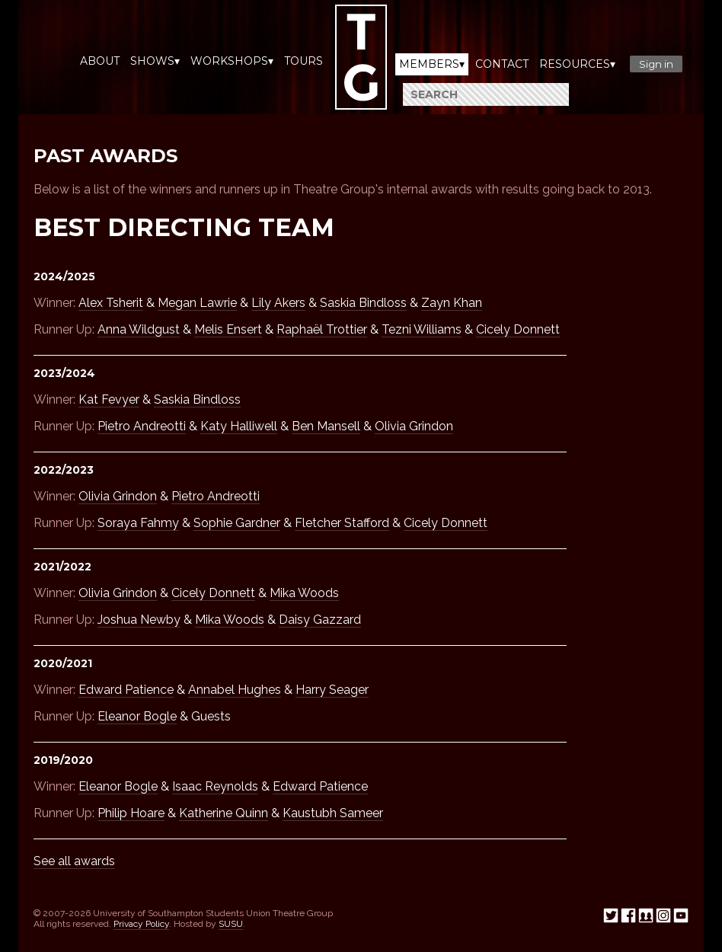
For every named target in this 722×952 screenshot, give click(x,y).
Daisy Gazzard (320, 619)
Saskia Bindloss (363, 303)
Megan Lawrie (197, 303)
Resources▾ (577, 64)
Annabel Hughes (234, 689)
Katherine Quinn (223, 813)
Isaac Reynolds (215, 786)
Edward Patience (126, 689)
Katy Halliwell (238, 426)
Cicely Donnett (518, 329)
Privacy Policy (141, 923)
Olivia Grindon (414, 426)
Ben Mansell (326, 426)
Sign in (656, 64)
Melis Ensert (228, 329)
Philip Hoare (131, 813)
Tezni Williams (422, 329)
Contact (502, 64)
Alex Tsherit (110, 303)
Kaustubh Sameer (333, 813)
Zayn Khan (451, 303)
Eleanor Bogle (137, 716)
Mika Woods (304, 593)
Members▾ (432, 64)
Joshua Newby (138, 619)
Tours (303, 61)
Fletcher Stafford (342, 523)
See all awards (74, 861)
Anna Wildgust (138, 329)
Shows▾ (155, 61)
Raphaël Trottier (321, 329)
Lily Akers (278, 303)
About (100, 61)
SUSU (231, 923)
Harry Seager (332, 689)
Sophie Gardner (236, 523)
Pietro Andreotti (141, 426)
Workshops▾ (231, 61)
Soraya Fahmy (138, 523)
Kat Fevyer (108, 399)
